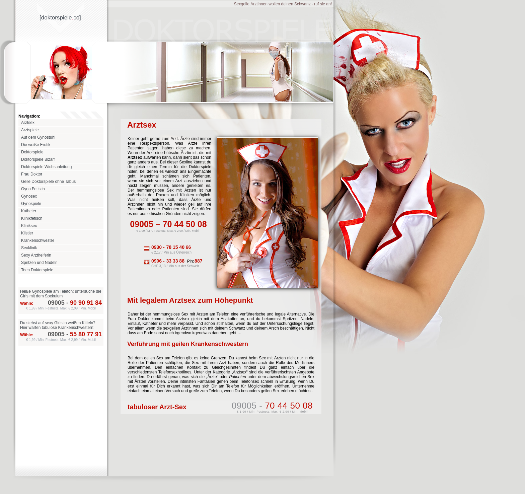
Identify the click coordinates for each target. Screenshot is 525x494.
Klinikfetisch (31, 218)
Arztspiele (30, 130)
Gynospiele (31, 203)
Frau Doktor (31, 174)
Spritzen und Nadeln (39, 262)
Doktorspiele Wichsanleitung (46, 166)
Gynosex (29, 196)
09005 (56, 302)
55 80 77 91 (83, 334)
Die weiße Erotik (35, 144)
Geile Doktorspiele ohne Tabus (48, 181)
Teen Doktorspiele (37, 270)
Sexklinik (29, 247)
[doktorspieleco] (60, 17)
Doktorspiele (32, 152)
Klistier (27, 233)
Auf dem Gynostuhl (38, 137)
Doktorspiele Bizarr (38, 159)
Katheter (28, 211)
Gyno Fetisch (33, 189)
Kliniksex (29, 225)
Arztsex (27, 122)
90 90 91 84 (83, 302)
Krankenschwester (37, 240)
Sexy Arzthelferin (36, 255)
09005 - (272, 406)
